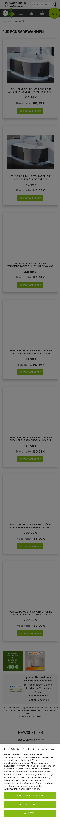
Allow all (30, 813)
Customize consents (30, 804)
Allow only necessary (30, 796)
